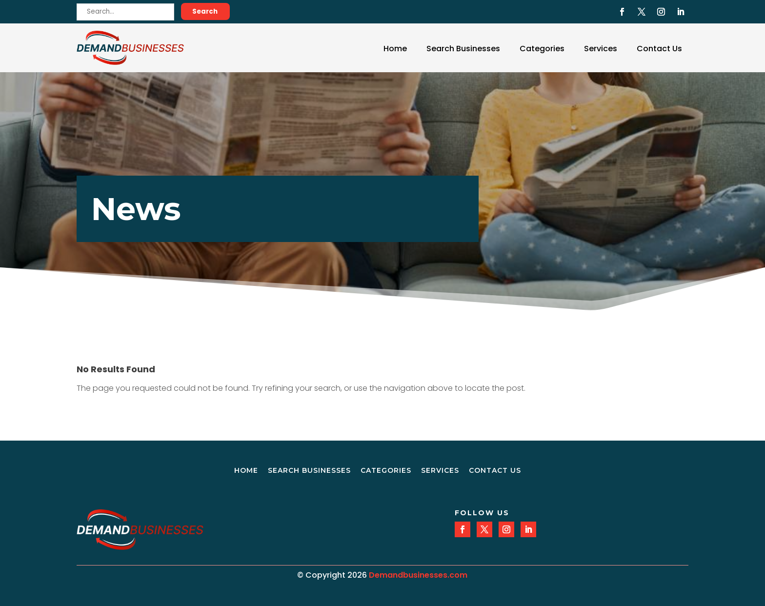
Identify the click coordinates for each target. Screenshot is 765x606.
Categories (542, 48)
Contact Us (659, 48)
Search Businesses (463, 48)
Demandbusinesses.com (418, 575)
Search (205, 11)
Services (600, 48)
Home (395, 48)
